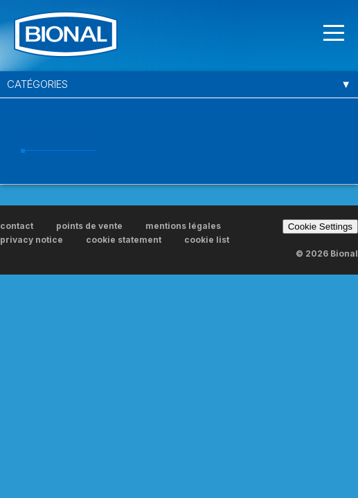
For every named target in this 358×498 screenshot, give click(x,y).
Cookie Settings (320, 226)
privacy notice (31, 239)
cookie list (206, 239)
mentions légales (183, 226)
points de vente (89, 226)
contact (16, 226)
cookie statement (123, 239)
